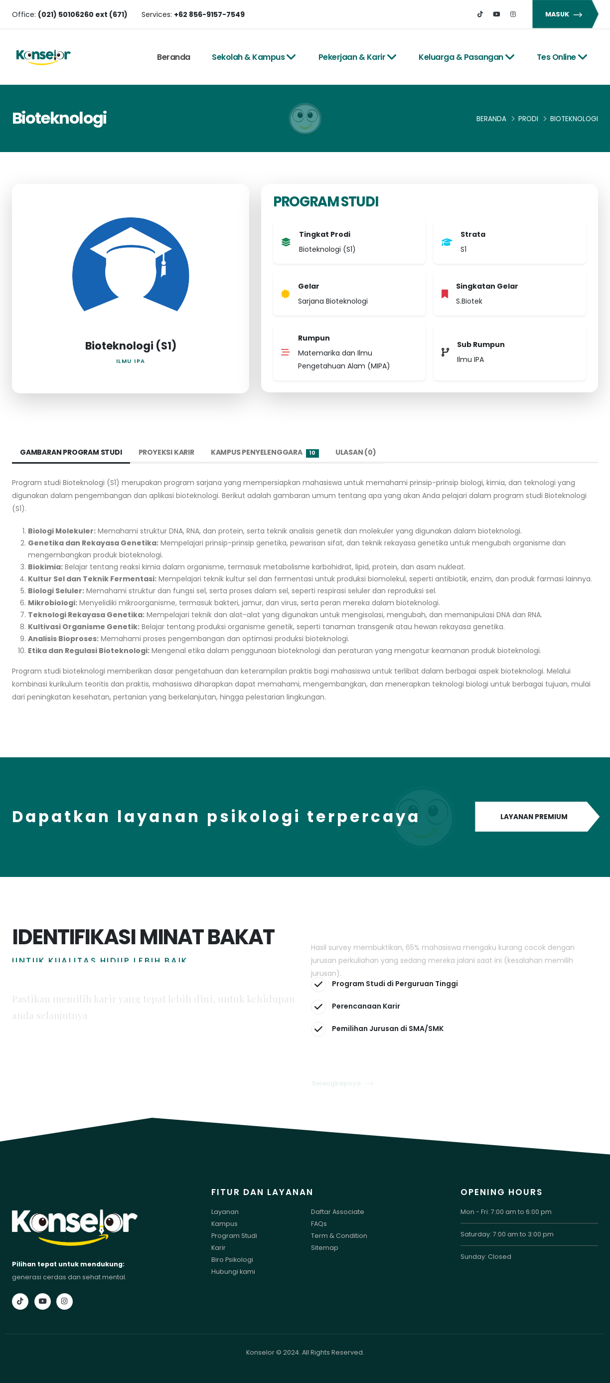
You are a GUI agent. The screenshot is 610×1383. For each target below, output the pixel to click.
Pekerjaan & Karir (357, 57)
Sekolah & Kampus (254, 57)
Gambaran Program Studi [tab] (71, 452)
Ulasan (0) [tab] (355, 452)
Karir (218, 1247)
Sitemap (324, 1247)
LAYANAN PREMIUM (536, 817)
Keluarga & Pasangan (467, 57)
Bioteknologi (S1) (130, 346)
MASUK (565, 14)
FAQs (319, 1223)
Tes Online (562, 57)
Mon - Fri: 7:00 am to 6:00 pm (506, 1212)
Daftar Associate (337, 1212)
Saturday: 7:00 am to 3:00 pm (507, 1234)
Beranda (173, 57)
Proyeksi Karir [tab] (166, 452)
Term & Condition (339, 1235)
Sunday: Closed (485, 1256)
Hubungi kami (233, 1271)
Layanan (225, 1212)
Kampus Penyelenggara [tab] (265, 452)
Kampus (224, 1223)
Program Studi (234, 1235)
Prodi (528, 119)
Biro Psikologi (232, 1259)
